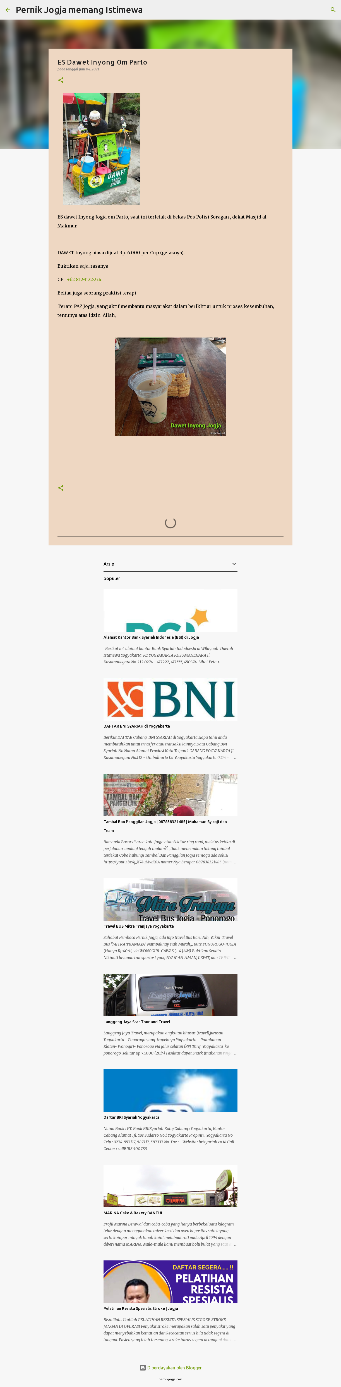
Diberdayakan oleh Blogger (171, 1367)
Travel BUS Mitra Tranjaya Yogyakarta (139, 926)
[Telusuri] (150, 9)
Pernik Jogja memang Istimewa (79, 9)
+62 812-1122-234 (84, 279)
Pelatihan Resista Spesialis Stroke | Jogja (141, 1308)
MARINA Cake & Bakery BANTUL (133, 1213)
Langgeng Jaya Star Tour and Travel (137, 1022)
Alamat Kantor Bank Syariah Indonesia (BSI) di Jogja (151, 637)
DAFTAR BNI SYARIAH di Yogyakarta (137, 726)
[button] (60, 80)
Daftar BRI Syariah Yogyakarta (131, 1117)
